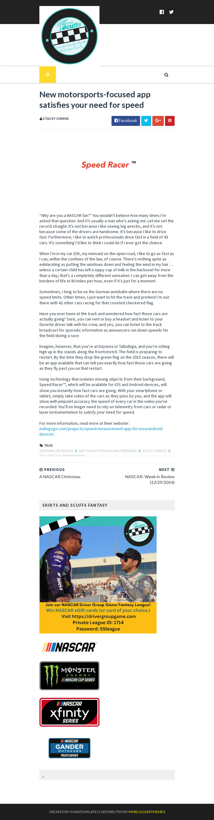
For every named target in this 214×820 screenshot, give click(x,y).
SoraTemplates (84, 811)
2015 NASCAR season (56, 451)
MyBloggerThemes (147, 811)
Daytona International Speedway (108, 451)
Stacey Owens (154, 451)
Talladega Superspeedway (62, 456)
